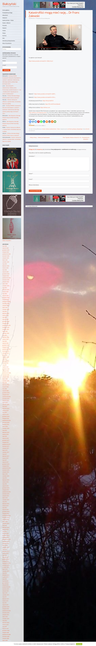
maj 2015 (4, 501)
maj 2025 (4, 264)
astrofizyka (69, 129)
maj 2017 (4, 454)
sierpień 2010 (5, 614)
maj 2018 (4, 430)
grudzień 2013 (5, 535)
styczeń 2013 (5, 557)
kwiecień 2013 (5, 551)
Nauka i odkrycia (6, 23)
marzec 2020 (5, 386)
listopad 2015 (5, 489)
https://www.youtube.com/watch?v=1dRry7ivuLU (41, 61)
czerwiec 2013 (5, 547)
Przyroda (4, 25)
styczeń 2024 (5, 295)
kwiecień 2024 (5, 289)
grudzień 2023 (5, 297)
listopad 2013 (5, 537)
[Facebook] (30, 121)
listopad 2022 (5, 323)
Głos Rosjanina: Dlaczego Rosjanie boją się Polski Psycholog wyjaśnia (11, 117)
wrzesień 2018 (5, 422)
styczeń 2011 (5, 604)
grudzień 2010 (5, 606)
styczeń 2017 (5, 462)
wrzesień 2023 (5, 303)
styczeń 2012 (5, 581)
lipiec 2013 (5, 545)
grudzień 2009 (5, 630)
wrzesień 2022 (5, 327)
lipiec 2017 (5, 450)
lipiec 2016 (5, 474)
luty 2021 (4, 365)
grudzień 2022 (5, 321)
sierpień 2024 (5, 281)
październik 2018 (6, 420)
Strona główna (5, 10)
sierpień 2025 (5, 258)
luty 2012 (4, 579)
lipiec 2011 (5, 593)
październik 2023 (6, 301)
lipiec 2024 (5, 283)
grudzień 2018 (5, 416)
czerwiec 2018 (5, 428)
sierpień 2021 (5, 353)
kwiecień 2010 (5, 622)
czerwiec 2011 (5, 595)
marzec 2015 (5, 505)
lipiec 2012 (5, 569)
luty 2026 (4, 246)
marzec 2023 (5, 315)
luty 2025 (4, 270)
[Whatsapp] (41, 121)
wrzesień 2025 (5, 256)
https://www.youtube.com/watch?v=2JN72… (45, 94)
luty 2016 (4, 484)
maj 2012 (4, 573)
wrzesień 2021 (5, 351)
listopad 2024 (5, 275)
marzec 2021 (5, 363)
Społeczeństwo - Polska (55, 129)
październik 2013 (6, 539)
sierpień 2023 (5, 305)
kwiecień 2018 (5, 432)
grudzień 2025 (5, 250)
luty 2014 (4, 531)
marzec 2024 (5, 291)
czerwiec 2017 (5, 452)
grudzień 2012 (5, 559)
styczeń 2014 (5, 533)
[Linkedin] (44, 121)
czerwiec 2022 (5, 333)
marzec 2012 (5, 577)
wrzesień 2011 (5, 589)
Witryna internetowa (34, 185)
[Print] (52, 121)
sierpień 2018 (5, 424)
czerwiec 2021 (5, 357)
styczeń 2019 (5, 414)
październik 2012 (6, 563)
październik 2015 (6, 491)
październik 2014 (6, 515)
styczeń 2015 (5, 509)
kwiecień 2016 (5, 480)
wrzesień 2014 (5, 517)
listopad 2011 (5, 585)
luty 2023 (4, 317)
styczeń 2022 (5, 343)
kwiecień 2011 (5, 598)
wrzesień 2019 (5, 398)
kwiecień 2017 (5, 456)
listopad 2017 (5, 442)
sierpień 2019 (5, 400)
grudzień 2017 (5, 440)
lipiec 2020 (5, 379)
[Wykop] (33, 121)
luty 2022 (4, 341)
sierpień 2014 (5, 519)
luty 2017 (4, 460)
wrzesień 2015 (5, 493)
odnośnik (87, 129)
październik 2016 (6, 468)
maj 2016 (4, 478)
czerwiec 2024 (5, 285)
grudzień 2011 (5, 583)
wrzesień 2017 (5, 446)
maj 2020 (4, 382)
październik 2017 (6, 444)
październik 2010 (6, 610)
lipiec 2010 (5, 616)
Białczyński (9, 4)
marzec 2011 (5, 600)
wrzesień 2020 (5, 375)
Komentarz (32, 156)
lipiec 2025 (5, 260)
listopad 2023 (5, 299)
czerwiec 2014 (5, 523)
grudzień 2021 (5, 345)
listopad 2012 (5, 561)
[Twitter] (35, 121)
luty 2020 (4, 388)
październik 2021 (6, 349)
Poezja (4, 33)
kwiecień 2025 (5, 266)
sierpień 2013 (5, 543)
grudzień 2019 (5, 392)
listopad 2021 (5, 347)
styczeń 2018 (5, 438)
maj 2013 (4, 549)
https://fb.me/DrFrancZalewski (52, 104)
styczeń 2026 (5, 248)
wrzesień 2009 (5, 636)
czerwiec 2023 (5, 309)
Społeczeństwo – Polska (8, 20)
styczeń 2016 (5, 486)
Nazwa (31, 173)
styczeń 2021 (5, 367)
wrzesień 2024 (5, 279)
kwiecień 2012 (5, 575)
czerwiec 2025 (5, 262)
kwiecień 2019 (5, 408)
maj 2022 (4, 335)
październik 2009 (6, 634)
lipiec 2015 (5, 497)
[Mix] (46, 121)
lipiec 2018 (5, 426)
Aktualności (5, 15)
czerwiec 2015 (5, 499)
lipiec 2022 (5, 331)
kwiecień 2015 (5, 503)
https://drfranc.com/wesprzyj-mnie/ (37, 112)
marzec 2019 (5, 410)
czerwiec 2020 (5, 380)
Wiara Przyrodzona (6, 43)
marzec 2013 (5, 553)
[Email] (55, 121)
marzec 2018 (5, 434)
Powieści (4, 28)
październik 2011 (6, 587)
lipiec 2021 (5, 355)
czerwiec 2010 (5, 618)
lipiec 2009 (5, 640)
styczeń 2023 (5, 319)
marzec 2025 (5, 268)
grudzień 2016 (5, 464)
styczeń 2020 (5, 390)
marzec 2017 (5, 458)
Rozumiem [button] (79, 644)
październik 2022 (6, 325)
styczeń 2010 (5, 628)
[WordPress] (49, 121)
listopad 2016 (5, 466)
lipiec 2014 (5, 521)
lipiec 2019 (5, 402)
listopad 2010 (5, 608)
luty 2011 (4, 602)
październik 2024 (6, 277)
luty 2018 (4, 436)
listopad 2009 (5, 632)
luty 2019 (4, 412)
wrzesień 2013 (5, 541)
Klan (3, 38)
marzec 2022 (5, 339)
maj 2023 (4, 311)
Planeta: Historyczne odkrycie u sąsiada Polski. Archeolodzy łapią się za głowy (11, 101)
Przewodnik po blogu (7, 12)
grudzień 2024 (5, 273)
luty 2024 (4, 293)
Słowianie (4, 17)
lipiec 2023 (5, 307)
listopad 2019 (5, 394)
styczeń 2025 (5, 271)
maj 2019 (4, 406)
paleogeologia (79, 129)
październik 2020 (6, 373)
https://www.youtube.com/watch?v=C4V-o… (45, 97)
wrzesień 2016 (5, 470)
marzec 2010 (5, 624)
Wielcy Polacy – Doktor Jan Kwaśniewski (39, 137)
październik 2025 (6, 254)
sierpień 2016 (5, 472)
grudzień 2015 (5, 488)
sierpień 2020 (5, 377)
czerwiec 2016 (5, 476)
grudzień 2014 (5, 511)
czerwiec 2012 (5, 571)
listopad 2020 (5, 371)
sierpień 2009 (5, 638)
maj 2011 (4, 597)
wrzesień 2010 (5, 612)
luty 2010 (4, 626)
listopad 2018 (5, 418)
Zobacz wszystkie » (6, 240)
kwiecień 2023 (5, 313)
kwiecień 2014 (5, 527)
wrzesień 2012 (5, 565)
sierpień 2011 (5, 591)
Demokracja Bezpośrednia (8, 40)
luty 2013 (4, 555)
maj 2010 (4, 620)
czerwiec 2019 (5, 404)
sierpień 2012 (5, 567)
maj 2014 (4, 525)
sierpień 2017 (5, 448)
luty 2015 (4, 507)
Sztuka (4, 30)
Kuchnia (4, 35)
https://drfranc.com (45, 107)
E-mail (31, 179)
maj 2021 (4, 359)
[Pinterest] (38, 121)
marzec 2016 (5, 482)
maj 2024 (4, 287)
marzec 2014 (5, 529)
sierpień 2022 (5, 329)
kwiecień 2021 (5, 361)
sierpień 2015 (5, 495)
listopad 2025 (5, 252)
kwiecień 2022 (5, 337)
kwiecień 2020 (5, 384)
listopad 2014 (5, 513)
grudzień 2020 (5, 369)
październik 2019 (6, 396)
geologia (74, 129)
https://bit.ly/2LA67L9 (48, 100)
